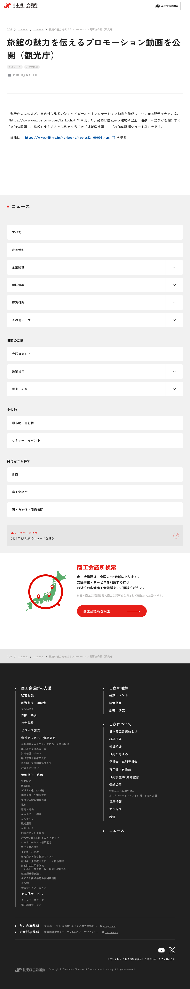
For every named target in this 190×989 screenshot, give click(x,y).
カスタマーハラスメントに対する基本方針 (133, 795)
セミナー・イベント (26, 440)
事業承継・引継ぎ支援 (33, 795)
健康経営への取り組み (121, 790)
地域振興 (18, 285)
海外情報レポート (31, 753)
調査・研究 (20, 389)
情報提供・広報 (32, 775)
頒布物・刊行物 (23, 423)
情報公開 (115, 785)
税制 (23, 804)
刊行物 (25, 883)
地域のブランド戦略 (32, 833)
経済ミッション (30, 767)
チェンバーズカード (32, 900)
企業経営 (18, 267)
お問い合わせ (114, 959)
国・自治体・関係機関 (27, 509)
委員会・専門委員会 (123, 762)
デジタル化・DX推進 (33, 790)
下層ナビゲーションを (174, 267)
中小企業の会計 (30, 847)
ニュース (20, 206)
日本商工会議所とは (123, 731)
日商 (15, 474)
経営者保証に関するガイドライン (40, 837)
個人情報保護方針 (134, 959)
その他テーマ (21, 320)
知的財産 (26, 781)
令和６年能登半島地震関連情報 (38, 878)
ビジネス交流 (30, 730)
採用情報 (115, 802)
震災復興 (18, 302)
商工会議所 (20, 492)
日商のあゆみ (118, 754)
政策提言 (18, 371)
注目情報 (18, 250)
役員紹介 (115, 746)
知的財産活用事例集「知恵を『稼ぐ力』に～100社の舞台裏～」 (46, 867)
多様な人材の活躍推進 (33, 799)
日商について (120, 723)
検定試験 (27, 723)
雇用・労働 (27, 809)
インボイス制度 (30, 851)
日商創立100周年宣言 (124, 777)
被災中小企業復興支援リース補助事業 (42, 861)
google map (109, 926)
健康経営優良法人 (31, 873)
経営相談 (27, 695)
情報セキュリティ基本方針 (161, 959)
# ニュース (15, 67)
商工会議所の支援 (36, 687)
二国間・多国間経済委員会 (36, 763)
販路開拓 (26, 785)
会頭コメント (21, 354)
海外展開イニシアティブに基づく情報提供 (45, 744)
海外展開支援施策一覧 (33, 748)
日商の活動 (118, 687)
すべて (16, 232)
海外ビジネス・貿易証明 (38, 738)
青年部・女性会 (120, 769)
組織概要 (115, 739)
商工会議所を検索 (111, 611)
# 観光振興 (32, 67)
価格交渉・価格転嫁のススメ (37, 856)
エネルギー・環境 (31, 814)
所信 (112, 817)
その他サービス (32, 894)
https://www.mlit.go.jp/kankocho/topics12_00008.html (67, 137)
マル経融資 (27, 709)
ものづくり (27, 828)
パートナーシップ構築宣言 (36, 842)
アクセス (115, 809)
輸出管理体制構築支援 (33, 758)
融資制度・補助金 (33, 703)
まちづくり (27, 818)
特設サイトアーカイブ (33, 887)
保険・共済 (29, 715)
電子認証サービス (31, 904)
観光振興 (26, 823)
